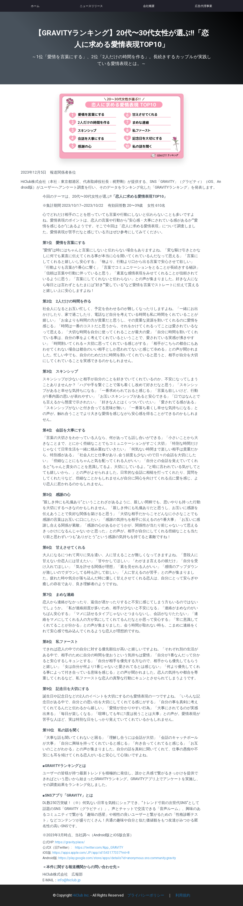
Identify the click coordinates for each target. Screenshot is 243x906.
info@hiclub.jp (69, 880)
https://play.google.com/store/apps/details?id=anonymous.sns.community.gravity (117, 858)
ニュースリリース (91, 6)
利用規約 (182, 895)
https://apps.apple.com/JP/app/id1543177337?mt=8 (91, 853)
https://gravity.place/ (70, 842)
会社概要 (149, 6)
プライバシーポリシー (145, 895)
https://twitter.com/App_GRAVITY (99, 847)
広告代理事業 (203, 6)
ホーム (35, 6)
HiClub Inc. (81, 895)
